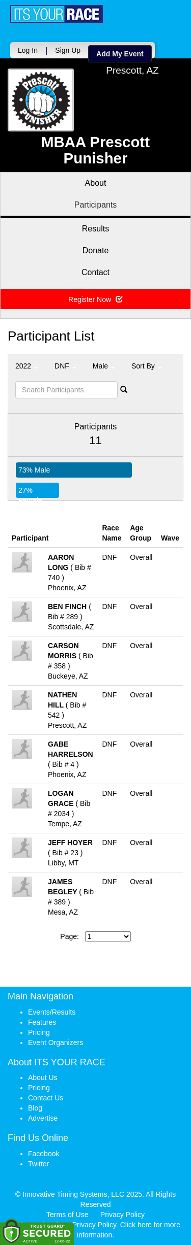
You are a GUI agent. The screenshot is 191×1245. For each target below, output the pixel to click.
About (95, 183)
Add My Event (120, 54)
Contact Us (45, 1098)
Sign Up (67, 50)
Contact (95, 272)
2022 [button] (26, 366)
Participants (95, 204)
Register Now (95, 299)
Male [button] (104, 366)
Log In (28, 50)
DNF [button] (65, 366)
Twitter (38, 1164)
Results (95, 228)
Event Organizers (55, 1042)
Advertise (43, 1118)
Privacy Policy (122, 1214)
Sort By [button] (146, 366)
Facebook (43, 1154)
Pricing (39, 1032)
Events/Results (51, 1012)
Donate (96, 250)
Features (42, 1022)
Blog (35, 1108)
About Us (43, 1077)
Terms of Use (67, 1214)
